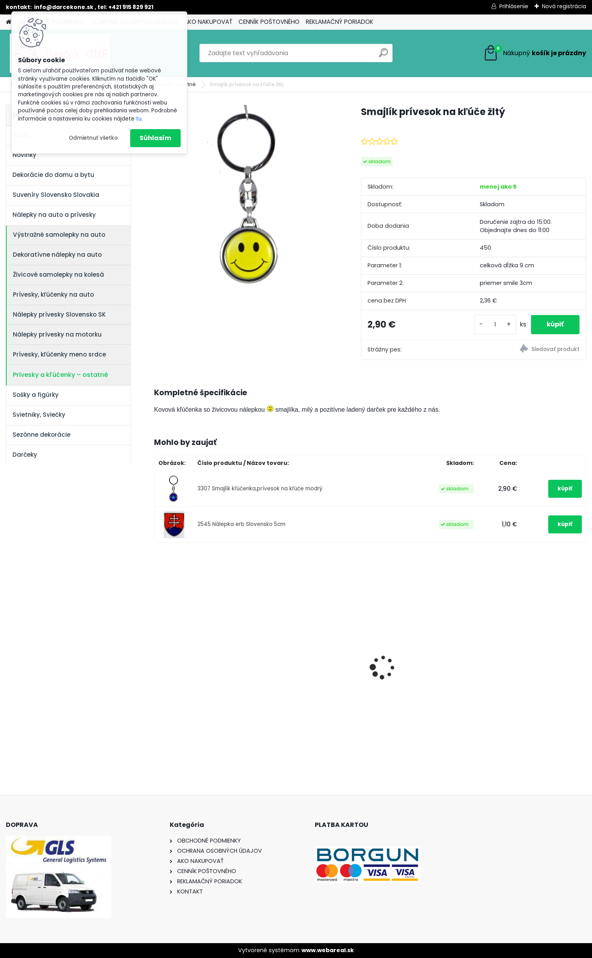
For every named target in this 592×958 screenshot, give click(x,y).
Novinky (24, 155)
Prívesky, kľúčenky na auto (53, 294)
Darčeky (25, 454)
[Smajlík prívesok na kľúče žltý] (245, 195)
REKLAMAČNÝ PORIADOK (339, 22)
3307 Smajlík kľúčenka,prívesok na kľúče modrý (260, 488)
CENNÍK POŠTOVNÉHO (269, 22)
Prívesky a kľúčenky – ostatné (60, 374)
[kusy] (495, 324)
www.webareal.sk (327, 950)
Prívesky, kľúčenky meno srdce (59, 354)
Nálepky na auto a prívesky (54, 215)
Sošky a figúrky (36, 395)
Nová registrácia (564, 6)
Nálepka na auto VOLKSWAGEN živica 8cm (417, 664)
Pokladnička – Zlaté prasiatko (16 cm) (533, 662)
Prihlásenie (513, 6)
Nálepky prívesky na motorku (57, 334)
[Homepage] (8, 22)
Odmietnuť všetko (93, 138)
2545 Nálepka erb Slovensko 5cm (241, 524)
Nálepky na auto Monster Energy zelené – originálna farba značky (200, 650)
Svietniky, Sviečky (39, 415)
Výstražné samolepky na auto (59, 234)
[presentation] (158, 653)
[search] (383, 55)
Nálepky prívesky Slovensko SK (59, 314)
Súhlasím (155, 137)
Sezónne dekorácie (41, 434)
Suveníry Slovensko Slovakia (56, 195)
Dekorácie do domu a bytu (53, 175)
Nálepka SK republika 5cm (309, 661)
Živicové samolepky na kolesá (58, 274)
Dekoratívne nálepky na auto (57, 254)
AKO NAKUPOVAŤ (208, 22)
